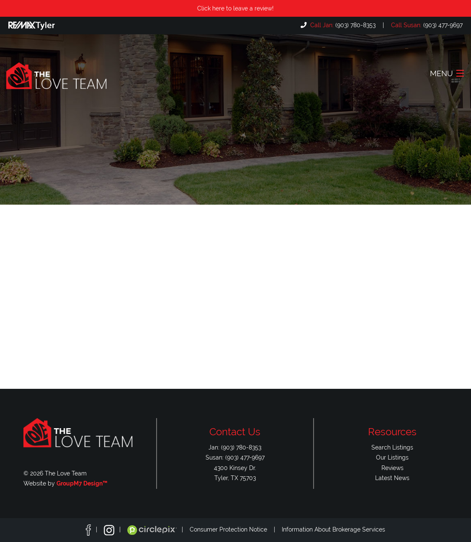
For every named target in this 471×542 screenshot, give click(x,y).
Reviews (392, 467)
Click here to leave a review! (235, 8)
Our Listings (392, 457)
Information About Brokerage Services (333, 529)
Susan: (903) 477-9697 (235, 457)
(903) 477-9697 (426, 24)
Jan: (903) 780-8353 (234, 447)
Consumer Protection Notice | (236, 529)
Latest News (392, 477)
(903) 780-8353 (342, 24)
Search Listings (392, 447)
